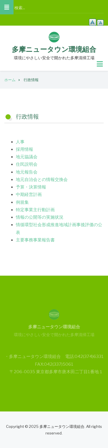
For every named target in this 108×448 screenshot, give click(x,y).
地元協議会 (26, 156)
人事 (20, 141)
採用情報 (24, 149)
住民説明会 (26, 164)
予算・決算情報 (31, 187)
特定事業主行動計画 (35, 209)
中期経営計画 (29, 194)
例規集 (22, 202)
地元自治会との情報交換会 (42, 179)
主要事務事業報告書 (35, 240)
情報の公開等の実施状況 (39, 217)
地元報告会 (26, 172)
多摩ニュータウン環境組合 (54, 49)
